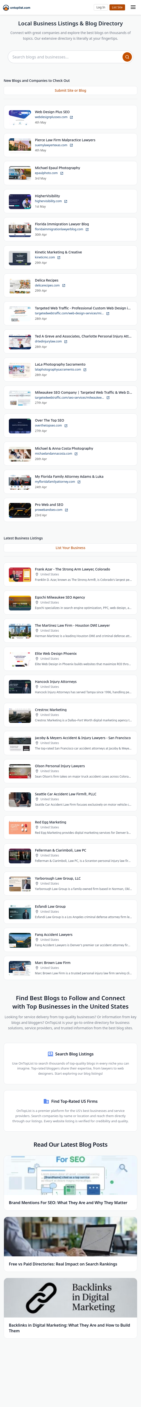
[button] (101, 7)
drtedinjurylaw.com (51, 341)
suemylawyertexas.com (54, 145)
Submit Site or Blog (70, 90)
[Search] (127, 57)
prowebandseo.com (51, 510)
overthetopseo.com (51, 426)
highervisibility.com (51, 201)
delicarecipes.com (50, 285)
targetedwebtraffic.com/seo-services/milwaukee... (72, 398)
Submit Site (117, 7)
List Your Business (70, 548)
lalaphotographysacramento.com (61, 370)
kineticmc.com (48, 257)
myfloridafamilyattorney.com (58, 482)
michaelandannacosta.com (56, 454)
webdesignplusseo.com (54, 117)
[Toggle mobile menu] (133, 7)
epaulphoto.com (49, 173)
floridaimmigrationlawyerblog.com (62, 229)
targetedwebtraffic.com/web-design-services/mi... (72, 313)
